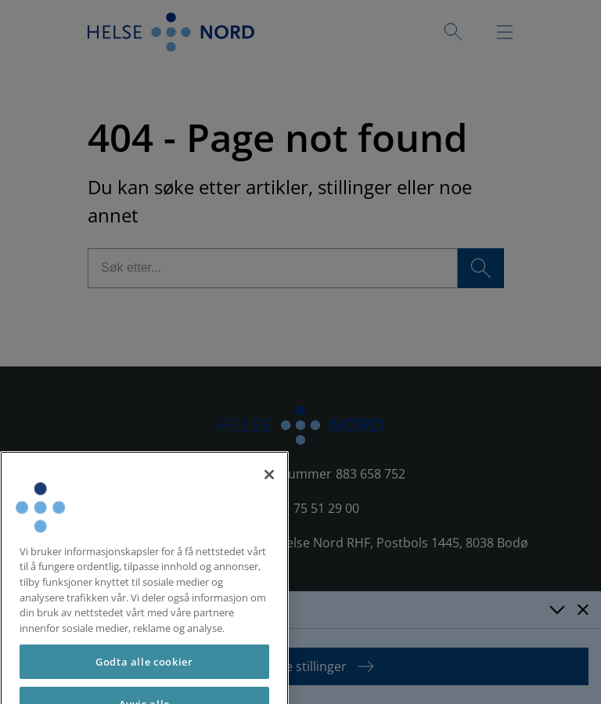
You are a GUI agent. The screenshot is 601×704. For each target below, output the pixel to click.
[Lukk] (269, 487)
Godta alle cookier (144, 675)
